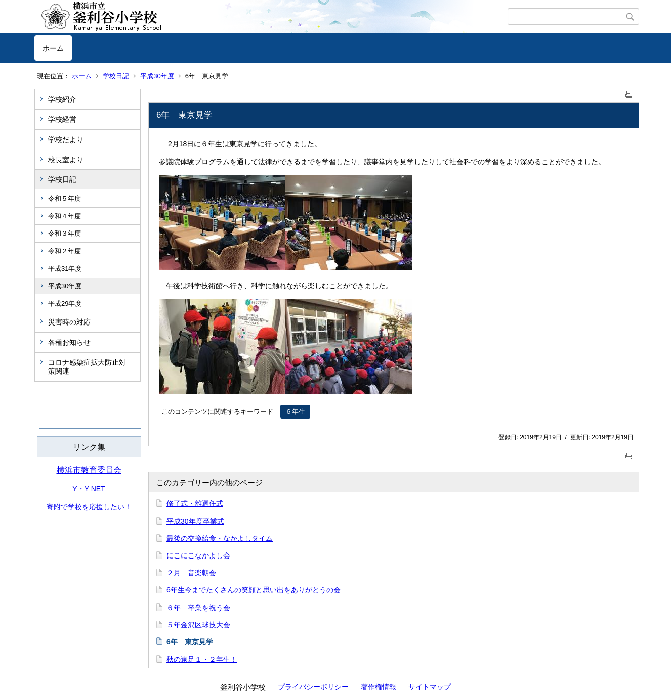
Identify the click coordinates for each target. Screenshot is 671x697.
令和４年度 (64, 216)
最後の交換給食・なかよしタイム (219, 538)
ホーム (53, 48)
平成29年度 (64, 303)
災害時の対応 (69, 322)
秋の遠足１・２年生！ (201, 659)
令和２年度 (64, 251)
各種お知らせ (69, 342)
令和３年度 (64, 233)
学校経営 (62, 119)
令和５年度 (64, 198)
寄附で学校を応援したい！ (89, 507)
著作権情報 (378, 687)
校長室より (65, 160)
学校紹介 (62, 99)
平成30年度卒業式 (195, 521)
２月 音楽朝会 (191, 573)
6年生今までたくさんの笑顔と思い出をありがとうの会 (253, 590)
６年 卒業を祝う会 (198, 607)
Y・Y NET (88, 489)
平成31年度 (64, 268)
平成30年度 (157, 76)
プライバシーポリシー (313, 687)
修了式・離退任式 (194, 503)
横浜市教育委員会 (89, 470)
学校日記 (116, 76)
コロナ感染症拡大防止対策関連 (87, 366)
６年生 (295, 411)
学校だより (65, 139)
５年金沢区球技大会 (198, 625)
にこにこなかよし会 (198, 555)
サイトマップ (429, 687)
